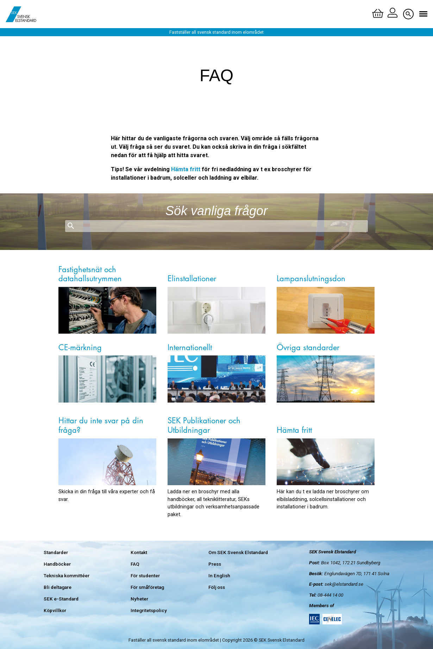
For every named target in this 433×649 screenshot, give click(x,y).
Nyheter (139, 599)
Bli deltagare (57, 587)
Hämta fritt (185, 169)
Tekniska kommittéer (66, 575)
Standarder (56, 552)
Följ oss (216, 587)
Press (214, 564)
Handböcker (57, 564)
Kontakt (139, 552)
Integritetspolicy (149, 610)
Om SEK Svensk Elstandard (238, 552)
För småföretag (147, 587)
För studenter (145, 575)
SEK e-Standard (61, 599)
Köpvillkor (55, 610)
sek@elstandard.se (344, 584)
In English (219, 575)
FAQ (135, 564)
